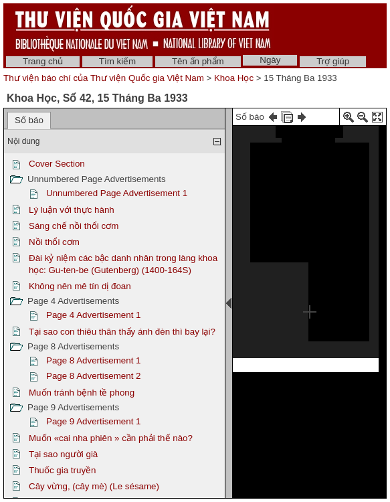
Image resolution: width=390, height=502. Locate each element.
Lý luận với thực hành (71, 210)
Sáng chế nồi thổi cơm (73, 226)
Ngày (270, 60)
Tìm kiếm (117, 61)
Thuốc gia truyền (62, 470)
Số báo (29, 120)
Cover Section (57, 164)
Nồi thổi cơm (54, 242)
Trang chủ (43, 61)
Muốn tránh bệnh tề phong (81, 393)
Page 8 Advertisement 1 (93, 360)
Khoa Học (234, 78)
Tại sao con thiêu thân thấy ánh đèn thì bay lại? (122, 332)
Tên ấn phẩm (198, 61)
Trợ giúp (332, 61)
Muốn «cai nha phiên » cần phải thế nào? (111, 438)
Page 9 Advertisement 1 (93, 421)
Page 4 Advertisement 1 (93, 315)
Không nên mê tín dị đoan (80, 286)
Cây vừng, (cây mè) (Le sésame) (94, 486)
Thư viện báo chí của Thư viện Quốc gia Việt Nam (103, 78)
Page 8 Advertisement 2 (93, 376)
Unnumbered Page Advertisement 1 (116, 193)
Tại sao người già (63, 454)
